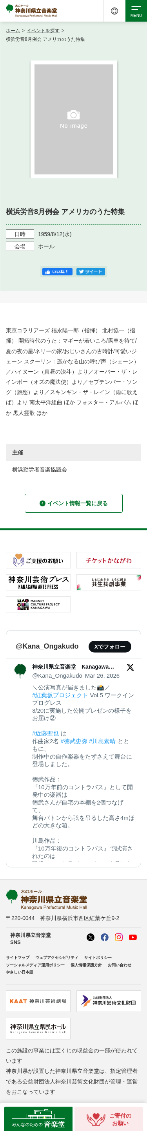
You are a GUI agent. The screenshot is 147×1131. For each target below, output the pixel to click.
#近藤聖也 (45, 733)
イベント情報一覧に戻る (74, 503)
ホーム (13, 30)
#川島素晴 (102, 741)
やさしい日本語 (19, 972)
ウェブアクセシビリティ (56, 957)
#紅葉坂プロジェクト (60, 695)
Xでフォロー (109, 646)
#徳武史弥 (74, 741)
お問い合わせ (119, 965)
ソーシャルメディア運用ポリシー (35, 965)
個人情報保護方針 (86, 965)
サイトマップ (17, 957)
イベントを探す (43, 30)
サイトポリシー (98, 957)
